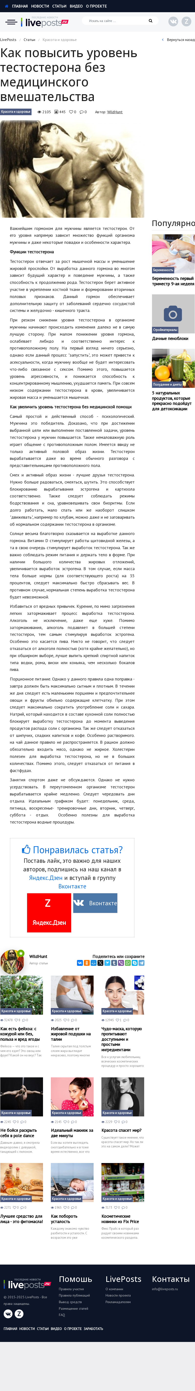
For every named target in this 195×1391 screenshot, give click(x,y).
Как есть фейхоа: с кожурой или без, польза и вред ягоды (20, 1034)
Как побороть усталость (64, 1219)
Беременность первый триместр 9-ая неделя (173, 281)
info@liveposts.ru (165, 1289)
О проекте (96, 6)
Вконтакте (72, 886)
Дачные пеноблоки (170, 338)
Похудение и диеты (167, 384)
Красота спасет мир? (121, 1130)
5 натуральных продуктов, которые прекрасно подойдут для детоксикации (172, 400)
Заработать (93, 1329)
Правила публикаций (74, 1295)
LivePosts (8, 39)
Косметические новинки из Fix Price (120, 1219)
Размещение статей (73, 1308)
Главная (16, 6)
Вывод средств (70, 1302)
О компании (114, 1289)
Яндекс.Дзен (46, 878)
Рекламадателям (118, 1302)
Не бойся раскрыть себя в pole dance (18, 1133)
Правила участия (71, 1289)
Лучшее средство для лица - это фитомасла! (21, 1219)
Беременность (163, 270)
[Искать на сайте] (120, 20)
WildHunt (115, 111)
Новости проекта (118, 1295)
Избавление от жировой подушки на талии (71, 1034)
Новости (40, 6)
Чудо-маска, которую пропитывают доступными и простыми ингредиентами (121, 1039)
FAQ (62, 1315)
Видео (76, 6)
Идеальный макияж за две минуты (72, 1133)
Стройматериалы (165, 330)
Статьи (59, 6)
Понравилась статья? (72, 849)
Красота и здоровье (15, 112)
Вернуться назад (178, 39)
